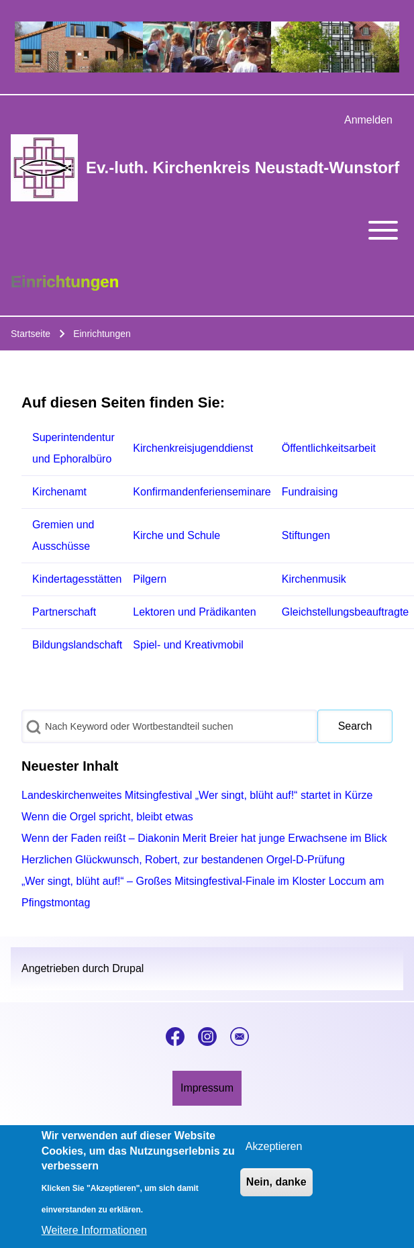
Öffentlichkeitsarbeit (329, 448)
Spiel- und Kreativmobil (188, 645)
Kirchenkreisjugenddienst (193, 448)
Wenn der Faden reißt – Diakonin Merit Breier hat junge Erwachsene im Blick (204, 838)
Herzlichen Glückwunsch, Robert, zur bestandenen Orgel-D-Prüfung (183, 859)
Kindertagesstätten (76, 579)
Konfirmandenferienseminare (201, 491)
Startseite (30, 333)
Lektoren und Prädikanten (194, 612)
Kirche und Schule (176, 535)
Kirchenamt (59, 491)
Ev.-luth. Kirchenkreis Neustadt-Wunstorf (242, 167)
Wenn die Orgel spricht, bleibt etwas (107, 816)
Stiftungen (306, 535)
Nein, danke (276, 1188)
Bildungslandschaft (77, 645)
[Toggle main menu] (207, 230)
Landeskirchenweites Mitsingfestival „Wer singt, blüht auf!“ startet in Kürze (197, 795)
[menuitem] (368, 120)
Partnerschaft (64, 612)
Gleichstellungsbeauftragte (345, 612)
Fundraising (310, 491)
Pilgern (149, 579)
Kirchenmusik (314, 579)
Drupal (128, 968)
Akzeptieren (274, 1153)
